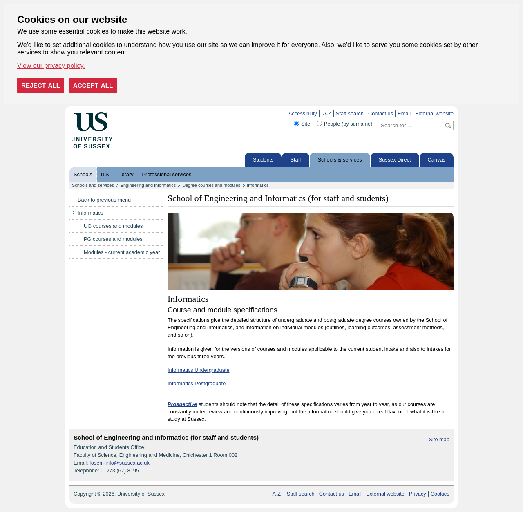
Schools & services (340, 160)
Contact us (380, 113)
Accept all (93, 85)
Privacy (417, 494)
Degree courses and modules (211, 185)
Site (305, 124)
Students (263, 160)
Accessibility (302, 113)
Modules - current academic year (122, 252)
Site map (439, 439)
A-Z (327, 113)
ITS (105, 174)
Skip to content (129, 113)
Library (125, 174)
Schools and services (93, 185)
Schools (83, 174)
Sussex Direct (395, 160)
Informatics (257, 185)
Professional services (167, 174)
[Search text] (411, 125)
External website (434, 113)
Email (404, 113)
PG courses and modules (113, 239)
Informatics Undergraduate (199, 370)
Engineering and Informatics (148, 185)
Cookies (440, 494)
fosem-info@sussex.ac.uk (119, 463)
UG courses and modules (113, 226)
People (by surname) (348, 124)
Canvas (436, 160)
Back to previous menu (104, 200)
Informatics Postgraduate (197, 383)
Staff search (350, 113)
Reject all (40, 85)
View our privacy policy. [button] (51, 65)
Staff (295, 160)
